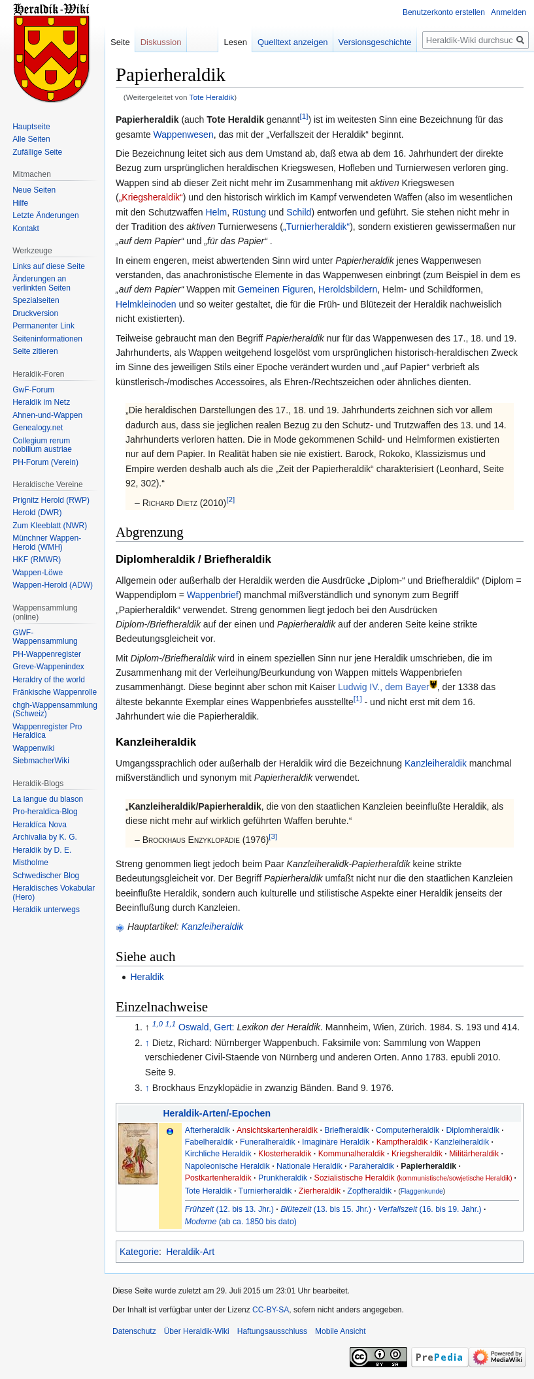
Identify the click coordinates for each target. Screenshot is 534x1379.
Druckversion (35, 313)
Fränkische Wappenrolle (54, 692)
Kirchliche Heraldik (218, 1153)
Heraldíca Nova (39, 824)
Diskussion (161, 42)
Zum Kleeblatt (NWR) (49, 525)
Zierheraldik (320, 1191)
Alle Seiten (31, 139)
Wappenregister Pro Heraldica (47, 731)
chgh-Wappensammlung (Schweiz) (54, 710)
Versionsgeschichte (375, 42)
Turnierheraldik (265, 1191)
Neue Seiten (34, 190)
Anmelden (508, 12)
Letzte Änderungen (45, 215)
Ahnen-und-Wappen (47, 415)
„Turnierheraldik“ (316, 226)
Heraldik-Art (190, 1251)
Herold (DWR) (36, 512)
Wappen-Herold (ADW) (52, 585)
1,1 (170, 1024)
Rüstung (249, 212)
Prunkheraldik (282, 1177)
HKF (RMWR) (36, 559)
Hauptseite (31, 126)
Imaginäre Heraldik (335, 1142)
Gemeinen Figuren (275, 289)
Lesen (235, 42)
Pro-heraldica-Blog (44, 811)
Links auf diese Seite (48, 266)
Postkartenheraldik (218, 1177)
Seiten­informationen (47, 338)
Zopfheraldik (369, 1191)
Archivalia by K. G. (44, 837)
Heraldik (146, 977)
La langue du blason (47, 799)
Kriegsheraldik (417, 1153)
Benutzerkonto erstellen (444, 12)
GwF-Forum (33, 389)
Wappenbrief (213, 595)
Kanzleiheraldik (436, 763)
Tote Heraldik (212, 97)
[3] (273, 836)
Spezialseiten (35, 300)
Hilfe (20, 203)
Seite (120, 42)
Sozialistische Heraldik (413, 1177)
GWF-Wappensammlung (45, 637)
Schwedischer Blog (45, 875)
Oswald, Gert (205, 1027)
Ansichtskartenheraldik (277, 1130)
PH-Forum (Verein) (45, 462)
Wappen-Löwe (37, 572)
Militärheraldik (474, 1153)
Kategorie (139, 1251)
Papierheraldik (428, 1166)
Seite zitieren (35, 351)
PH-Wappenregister (46, 654)
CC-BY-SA (270, 1309)
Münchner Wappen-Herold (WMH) (46, 542)
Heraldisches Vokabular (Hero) (53, 892)
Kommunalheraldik (351, 1153)
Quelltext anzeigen (293, 42)
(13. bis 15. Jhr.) (325, 1209)
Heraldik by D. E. (41, 850)
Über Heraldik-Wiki (196, 1331)
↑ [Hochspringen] (147, 1043)
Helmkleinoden (146, 304)
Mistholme (30, 862)
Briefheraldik (346, 1130)
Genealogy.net (37, 427)
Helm (216, 212)
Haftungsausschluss (272, 1331)
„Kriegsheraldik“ (151, 197)
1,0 (157, 1024)
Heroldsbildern (347, 289)
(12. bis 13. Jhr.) (229, 1209)
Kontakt (25, 228)
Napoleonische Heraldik (227, 1166)
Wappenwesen (184, 134)
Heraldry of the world (48, 679)
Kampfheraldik (402, 1142)
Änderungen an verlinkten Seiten (41, 283)
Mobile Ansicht (340, 1331)
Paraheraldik (371, 1166)
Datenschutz (134, 1331)
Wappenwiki (33, 748)
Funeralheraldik (267, 1142)
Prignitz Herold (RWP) (51, 500)
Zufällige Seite (37, 152)
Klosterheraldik (284, 1153)
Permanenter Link (43, 325)
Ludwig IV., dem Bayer (383, 687)
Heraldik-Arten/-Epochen (217, 1113)
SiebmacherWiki (40, 760)
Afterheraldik (207, 1130)
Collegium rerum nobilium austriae (42, 445)
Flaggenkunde (422, 1191)
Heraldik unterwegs (46, 909)
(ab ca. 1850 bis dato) (241, 1221)
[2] (230, 499)
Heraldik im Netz (41, 402)
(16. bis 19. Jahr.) (429, 1209)
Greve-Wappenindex (48, 666)
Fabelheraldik (209, 1142)
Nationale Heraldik (309, 1166)
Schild (298, 212)
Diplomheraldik (472, 1130)
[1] (303, 116)
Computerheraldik (407, 1130)
